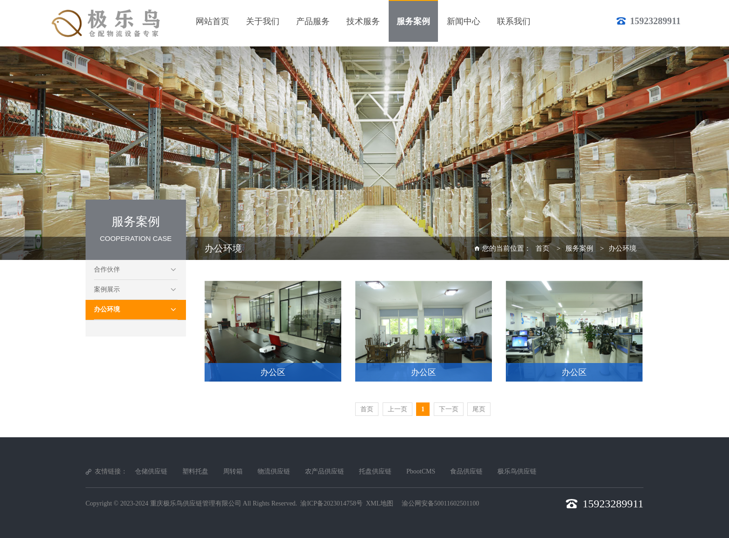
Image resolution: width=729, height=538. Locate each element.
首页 (543, 248)
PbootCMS (420, 471)
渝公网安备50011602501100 (440, 503)
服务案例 (579, 248)
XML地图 (379, 503)
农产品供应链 (324, 471)
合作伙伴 (107, 269)
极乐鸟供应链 (517, 471)
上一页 (397, 409)
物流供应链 (274, 471)
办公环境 (107, 309)
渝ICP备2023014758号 (331, 503)
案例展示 (107, 289)
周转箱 (233, 471)
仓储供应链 (151, 471)
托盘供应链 (375, 471)
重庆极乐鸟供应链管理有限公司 (195, 503)
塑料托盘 (195, 471)
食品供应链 (466, 471)
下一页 (448, 409)
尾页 (478, 409)
